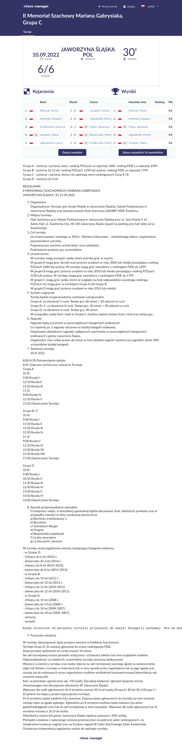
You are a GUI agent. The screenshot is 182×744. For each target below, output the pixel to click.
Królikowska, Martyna (52, 126)
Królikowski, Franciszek (103, 142)
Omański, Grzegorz (51, 118)
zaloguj (129, 6)
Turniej (27, 31)
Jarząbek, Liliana (49, 134)
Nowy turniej (107, 6)
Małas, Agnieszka (100, 126)
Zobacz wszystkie (72, 152)
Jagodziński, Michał (101, 118)
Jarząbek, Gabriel (99, 110)
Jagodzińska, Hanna (51, 142)
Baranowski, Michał (101, 134)
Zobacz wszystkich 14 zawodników (143, 152)
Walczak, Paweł (49, 110)
